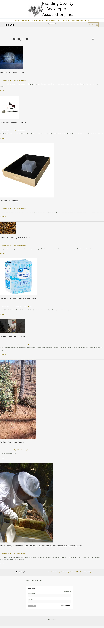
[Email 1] (8, 25)
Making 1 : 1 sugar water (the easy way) (18, 298)
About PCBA (65, 20)
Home (18, 20)
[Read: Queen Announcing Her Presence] (8, 228)
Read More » (3, 91)
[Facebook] (6, 25)
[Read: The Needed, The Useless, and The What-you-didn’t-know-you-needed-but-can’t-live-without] (26, 502)
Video (18, 450)
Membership (26, 20)
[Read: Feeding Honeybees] (27, 170)
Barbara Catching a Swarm (12, 442)
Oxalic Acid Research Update (13, 122)
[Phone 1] (24, 572)
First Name (30, 599)
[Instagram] (13, 25)
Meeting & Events (38, 20)
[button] (87, 20)
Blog (15, 80)
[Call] (11, 25)
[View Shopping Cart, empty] (93, 24)
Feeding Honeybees (9, 201)
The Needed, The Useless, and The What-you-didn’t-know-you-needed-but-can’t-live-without (41, 546)
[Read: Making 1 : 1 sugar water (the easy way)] (18, 276)
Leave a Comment (7, 80)
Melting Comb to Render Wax (13, 336)
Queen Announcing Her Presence (15, 237)
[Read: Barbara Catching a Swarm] (18, 399)
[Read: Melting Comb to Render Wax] (12, 326)
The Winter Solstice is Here (12, 72)
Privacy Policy (87, 572)
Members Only (55, 572)
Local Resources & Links (80, 20)
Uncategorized (18, 306)
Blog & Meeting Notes (52, 20)
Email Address (32, 593)
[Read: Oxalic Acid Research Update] (9, 107)
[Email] (21, 572)
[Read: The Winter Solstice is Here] (11, 57)
